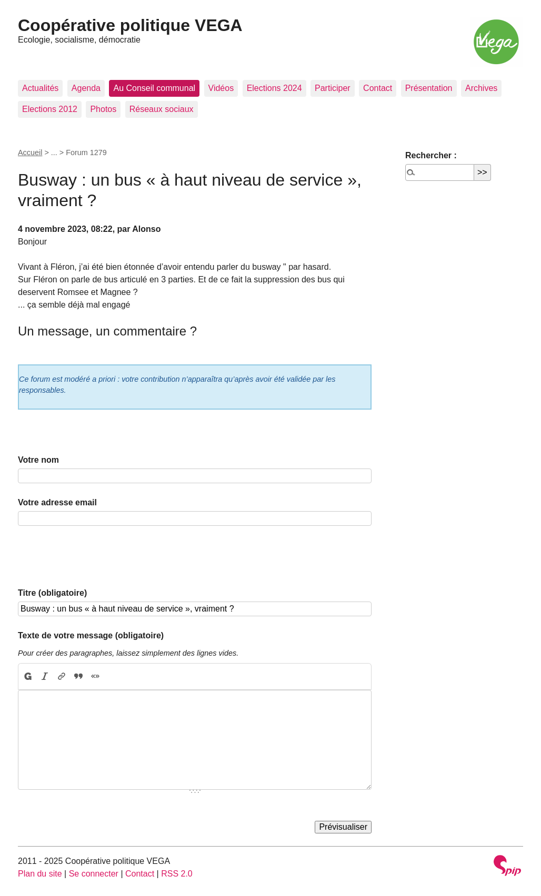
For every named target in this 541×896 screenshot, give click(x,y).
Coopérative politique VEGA (130, 25)
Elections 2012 (49, 109)
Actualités (40, 88)
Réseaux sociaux (161, 109)
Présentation (429, 88)
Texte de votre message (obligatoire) (91, 635)
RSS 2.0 (177, 873)
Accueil (30, 152)
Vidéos (221, 88)
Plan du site (40, 873)
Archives (481, 88)
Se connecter (93, 873)
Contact (377, 88)
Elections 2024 (274, 88)
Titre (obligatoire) (52, 592)
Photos (103, 109)
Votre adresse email (57, 502)
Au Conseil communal (154, 88)
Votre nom (38, 459)
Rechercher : (431, 155)
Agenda (86, 88)
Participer (332, 88)
